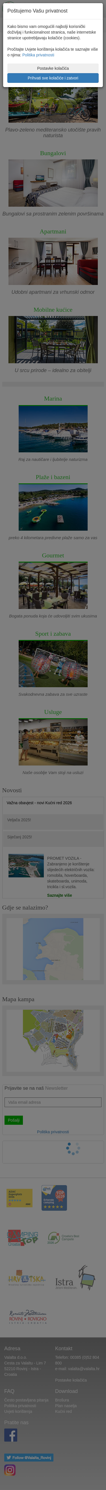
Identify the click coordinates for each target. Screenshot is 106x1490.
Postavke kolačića (53, 68)
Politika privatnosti (38, 55)
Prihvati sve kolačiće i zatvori (53, 78)
